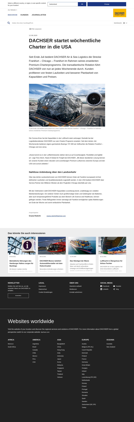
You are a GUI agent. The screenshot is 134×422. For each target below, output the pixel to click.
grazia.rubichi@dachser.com (57, 216)
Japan (59, 359)
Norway (84, 383)
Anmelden (18, 295)
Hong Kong (60, 350)
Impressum (42, 286)
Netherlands (86, 380)
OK (82, 4)
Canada (35, 350)
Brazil (34, 347)
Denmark (85, 353)
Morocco (11, 344)
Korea (59, 362)
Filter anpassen (35, 29)
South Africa (12, 347)
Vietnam (59, 377)
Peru (34, 359)
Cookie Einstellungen (46, 292)
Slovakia (84, 395)
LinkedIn (104, 289)
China (59, 347)
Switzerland (85, 404)
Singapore (60, 368)
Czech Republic (87, 350)
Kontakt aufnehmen (76, 292)
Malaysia (60, 365)
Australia (109, 344)
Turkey (84, 407)
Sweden (84, 401)
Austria (84, 344)
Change (106, 4)
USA (34, 362)
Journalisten (41, 15)
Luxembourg (86, 377)
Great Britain (86, 365)
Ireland (84, 371)
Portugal (84, 389)
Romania (85, 392)
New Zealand (110, 347)
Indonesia (60, 356)
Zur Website (13, 10)
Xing (116, 289)
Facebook (104, 286)
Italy (83, 374)
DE (95, 377)
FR (89, 347)
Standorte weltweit (75, 286)
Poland (84, 386)
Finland (84, 356)
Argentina (36, 344)
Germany (85, 362)
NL (92, 347)
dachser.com (45, 332)
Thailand (60, 374)
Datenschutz (43, 289)
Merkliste (118, 23)
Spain (84, 398)
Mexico (35, 356)
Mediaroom (13, 15)
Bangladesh (61, 344)
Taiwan (59, 371)
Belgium (84, 347)
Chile (34, 353)
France (84, 359)
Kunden (26, 15)
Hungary (84, 368)
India (58, 353)
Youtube (117, 286)
